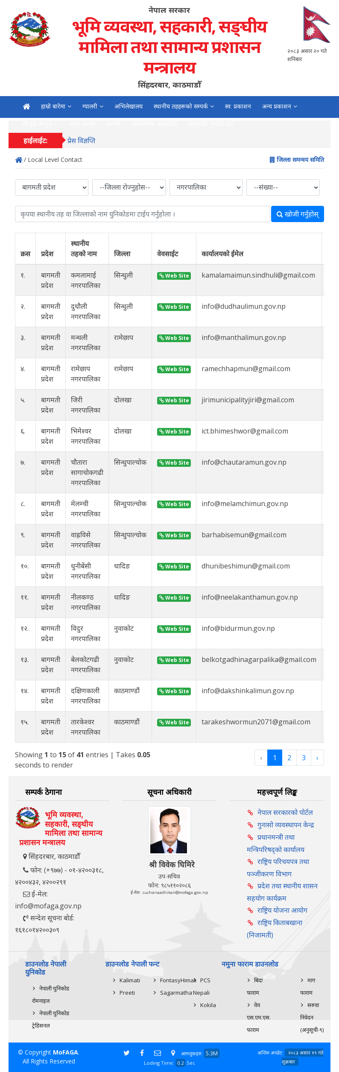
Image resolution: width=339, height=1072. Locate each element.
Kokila (208, 1005)
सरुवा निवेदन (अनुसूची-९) (312, 1017)
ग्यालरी (89, 106)
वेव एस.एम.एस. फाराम (259, 1017)
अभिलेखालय (128, 106)
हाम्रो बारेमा (53, 106)
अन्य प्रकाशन (276, 106)
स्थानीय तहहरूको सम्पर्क (181, 106)
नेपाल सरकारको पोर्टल (285, 812)
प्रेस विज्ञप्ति (81, 140)
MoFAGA (65, 1052)
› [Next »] (317, 757)
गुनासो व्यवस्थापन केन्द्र (285, 824)
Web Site (174, 275)
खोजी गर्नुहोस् (298, 214)
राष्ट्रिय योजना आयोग (282, 910)
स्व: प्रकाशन (238, 106)
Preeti (127, 992)
